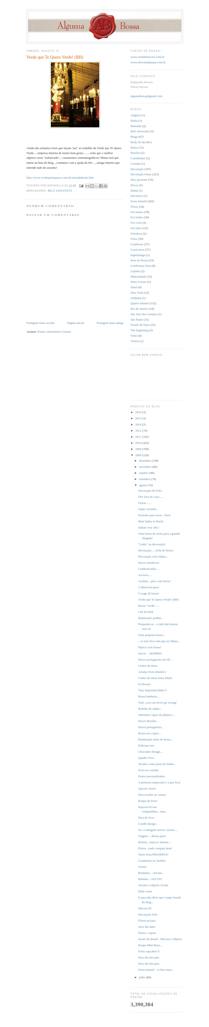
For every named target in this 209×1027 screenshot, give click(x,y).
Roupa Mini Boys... (150, 945)
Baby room (145, 891)
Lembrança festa (141, 265)
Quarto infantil (140, 303)
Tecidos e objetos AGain (153, 885)
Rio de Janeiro (139, 308)
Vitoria (135, 341)
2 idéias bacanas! (148, 587)
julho (142, 977)
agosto (143, 485)
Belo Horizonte (60, 190)
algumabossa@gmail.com (146, 96)
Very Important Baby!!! (152, 690)
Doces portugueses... (151, 727)
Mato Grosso (139, 282)
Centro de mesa (147, 665)
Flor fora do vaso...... (151, 496)
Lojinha (135, 271)
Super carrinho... (148, 509)
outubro (144, 473)
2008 (138, 455)
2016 (138, 412)
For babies (137, 212)
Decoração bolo (147, 914)
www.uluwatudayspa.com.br (148, 62)
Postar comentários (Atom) (54, 331)
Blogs (134, 136)
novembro (145, 466)
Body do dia (138, 142)
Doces (134, 185)
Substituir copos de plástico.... (156, 715)
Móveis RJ (144, 908)
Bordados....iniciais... (151, 873)
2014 (138, 424)
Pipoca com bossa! (149, 647)
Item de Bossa (139, 260)
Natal (134, 287)
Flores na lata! (147, 920)
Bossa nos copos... (149, 733)
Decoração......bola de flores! (156, 550)
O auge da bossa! (148, 593)
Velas (134, 335)
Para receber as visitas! (152, 794)
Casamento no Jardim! (152, 860)
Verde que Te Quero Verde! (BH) (158, 599)
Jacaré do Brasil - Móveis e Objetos (160, 939)
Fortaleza (136, 233)
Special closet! (147, 788)
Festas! (142, 866)
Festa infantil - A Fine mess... (156, 969)
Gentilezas (137, 244)
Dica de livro (146, 817)
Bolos (134, 147)
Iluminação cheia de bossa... (155, 739)
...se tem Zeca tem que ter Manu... (159, 641)
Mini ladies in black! (151, 521)
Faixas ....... (145, 503)
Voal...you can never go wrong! (157, 702)
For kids (136, 228)
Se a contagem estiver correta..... (158, 830)
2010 (138, 443)
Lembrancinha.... (148, 569)
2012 (138, 430)
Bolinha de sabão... (149, 708)
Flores (134, 206)
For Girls (136, 222)
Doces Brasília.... (148, 721)
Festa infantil (139, 201)
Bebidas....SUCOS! (150, 879)
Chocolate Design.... (150, 751)
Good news (137, 249)
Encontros (137, 196)
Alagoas (136, 115)
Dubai (134, 190)
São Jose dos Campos (144, 314)
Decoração (137, 169)
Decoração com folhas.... (153, 556)
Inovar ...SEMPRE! (150, 653)
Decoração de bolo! (150, 490)
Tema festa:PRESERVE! (153, 854)
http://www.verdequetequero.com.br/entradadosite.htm (60, 177)
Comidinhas (138, 158)
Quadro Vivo (146, 758)
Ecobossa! (144, 684)
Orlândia (136, 298)
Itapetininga (138, 255)
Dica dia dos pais (148, 957)
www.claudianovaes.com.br (148, 57)
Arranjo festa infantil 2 (152, 672)
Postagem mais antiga (110, 323)
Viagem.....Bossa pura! (152, 836)
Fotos (134, 239)
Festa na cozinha (148, 770)
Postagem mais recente (40, 323)
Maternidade (138, 276)
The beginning (139, 330)
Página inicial (75, 323)
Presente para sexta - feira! (154, 515)
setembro (145, 479)
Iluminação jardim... (150, 618)
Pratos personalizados (151, 776)
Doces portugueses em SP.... (155, 659)
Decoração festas (141, 174)
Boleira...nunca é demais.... (154, 842)
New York (137, 292)
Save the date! (147, 926)
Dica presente (139, 179)
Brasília (135, 153)
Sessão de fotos (140, 325)
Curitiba (136, 163)
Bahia (134, 120)
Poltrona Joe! (146, 745)
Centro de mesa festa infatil (155, 678)
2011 (138, 436)
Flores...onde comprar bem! (155, 848)
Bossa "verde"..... (148, 605)
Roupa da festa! (147, 801)
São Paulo (137, 319)
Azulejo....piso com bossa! (154, 581)
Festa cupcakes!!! (149, 951)
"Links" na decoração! (151, 544)
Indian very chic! (148, 527)
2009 (138, 449)
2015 (138, 418)
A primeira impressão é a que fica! (159, 782)
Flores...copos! (147, 933)
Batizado (136, 126)
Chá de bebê (145, 612)
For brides (137, 217)
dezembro (145, 460)
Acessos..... (145, 575)
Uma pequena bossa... (151, 635)
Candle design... (148, 823)
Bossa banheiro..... (149, 696)
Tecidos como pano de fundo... (157, 764)
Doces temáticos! (148, 562)
